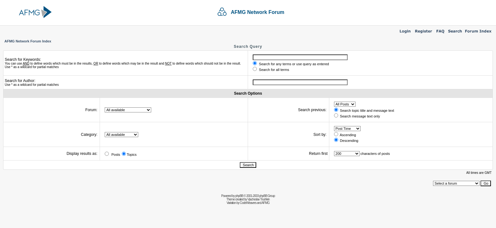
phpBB (239, 196)
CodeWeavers (248, 203)
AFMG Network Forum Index (27, 41)
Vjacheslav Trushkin (258, 199)
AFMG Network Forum (257, 12)
